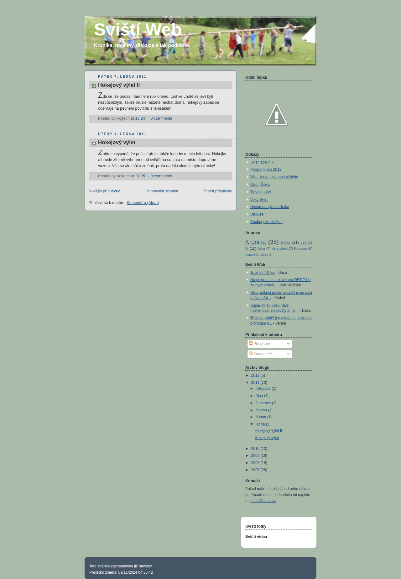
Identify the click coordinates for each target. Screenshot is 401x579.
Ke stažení (280, 248)
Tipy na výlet (260, 192)
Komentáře (260, 354)
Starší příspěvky (218, 191)
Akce (261, 248)
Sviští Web (138, 29)
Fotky (285, 242)
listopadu (264, 388)
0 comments (161, 118)
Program (300, 248)
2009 (256, 455)
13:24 (140, 118)
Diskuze (257, 214)
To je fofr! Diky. (262, 272)
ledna (261, 424)
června (262, 410)
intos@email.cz (263, 500)
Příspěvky (259, 344)
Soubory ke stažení (266, 222)
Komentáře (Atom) (143, 203)
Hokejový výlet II (119, 85)
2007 (256, 470)
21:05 (140, 176)
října (260, 396)
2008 (256, 463)
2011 (256, 382)
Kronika (255, 241)
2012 (256, 375)
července (264, 403)
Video (264, 254)
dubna (261, 417)
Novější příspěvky (104, 191)
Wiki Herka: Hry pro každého (274, 177)
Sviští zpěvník (261, 162)
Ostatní (250, 254)
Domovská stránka (161, 191)
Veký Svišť (259, 199)
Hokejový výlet (116, 142)
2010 (256, 448)
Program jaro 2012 (265, 169)
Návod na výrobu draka (269, 207)
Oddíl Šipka (260, 184)
